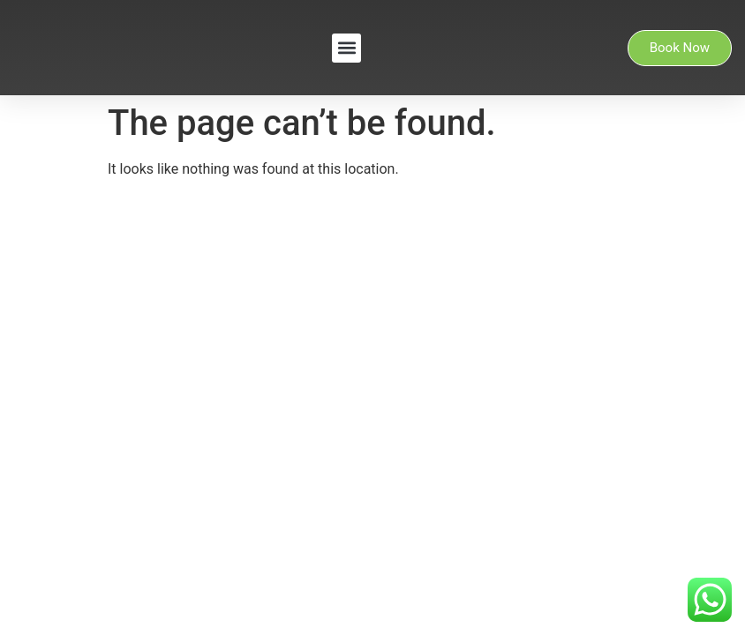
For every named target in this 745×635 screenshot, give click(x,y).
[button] (346, 48)
